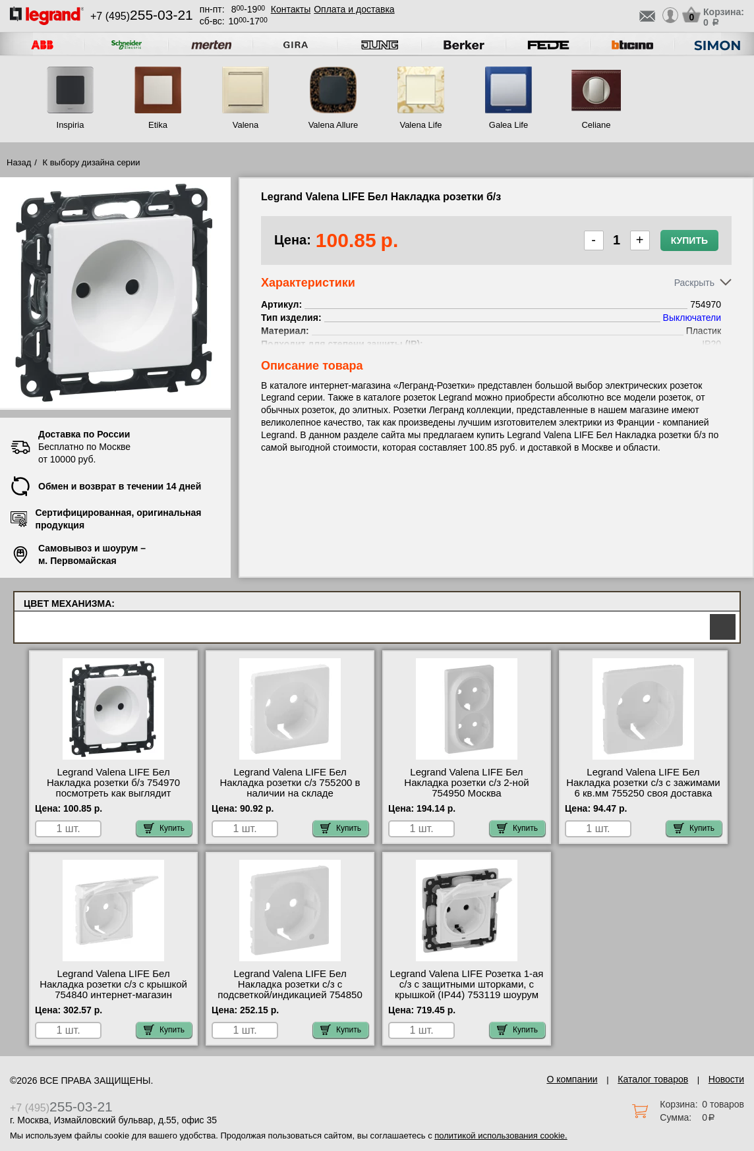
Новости (726, 1079)
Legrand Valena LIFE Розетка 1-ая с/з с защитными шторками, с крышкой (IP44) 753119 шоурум (467, 984)
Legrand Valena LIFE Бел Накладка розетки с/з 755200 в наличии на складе (289, 783)
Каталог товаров (653, 1079)
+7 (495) (141, 16)
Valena (246, 125)
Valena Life (420, 125)
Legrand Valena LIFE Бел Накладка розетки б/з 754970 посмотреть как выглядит (113, 783)
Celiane (595, 125)
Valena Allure (333, 125)
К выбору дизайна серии (91, 162)
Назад (19, 162)
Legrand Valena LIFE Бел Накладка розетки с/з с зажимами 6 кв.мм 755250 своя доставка (643, 783)
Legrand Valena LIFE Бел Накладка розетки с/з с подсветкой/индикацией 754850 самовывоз (290, 990)
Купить (689, 240)
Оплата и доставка (354, 9)
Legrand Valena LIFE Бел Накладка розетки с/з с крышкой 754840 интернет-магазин (113, 984)
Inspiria (70, 125)
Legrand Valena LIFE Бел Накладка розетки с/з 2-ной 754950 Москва (466, 783)
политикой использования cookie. (500, 1135)
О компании (571, 1079)
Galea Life (508, 125)
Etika (157, 125)
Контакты (290, 9)
